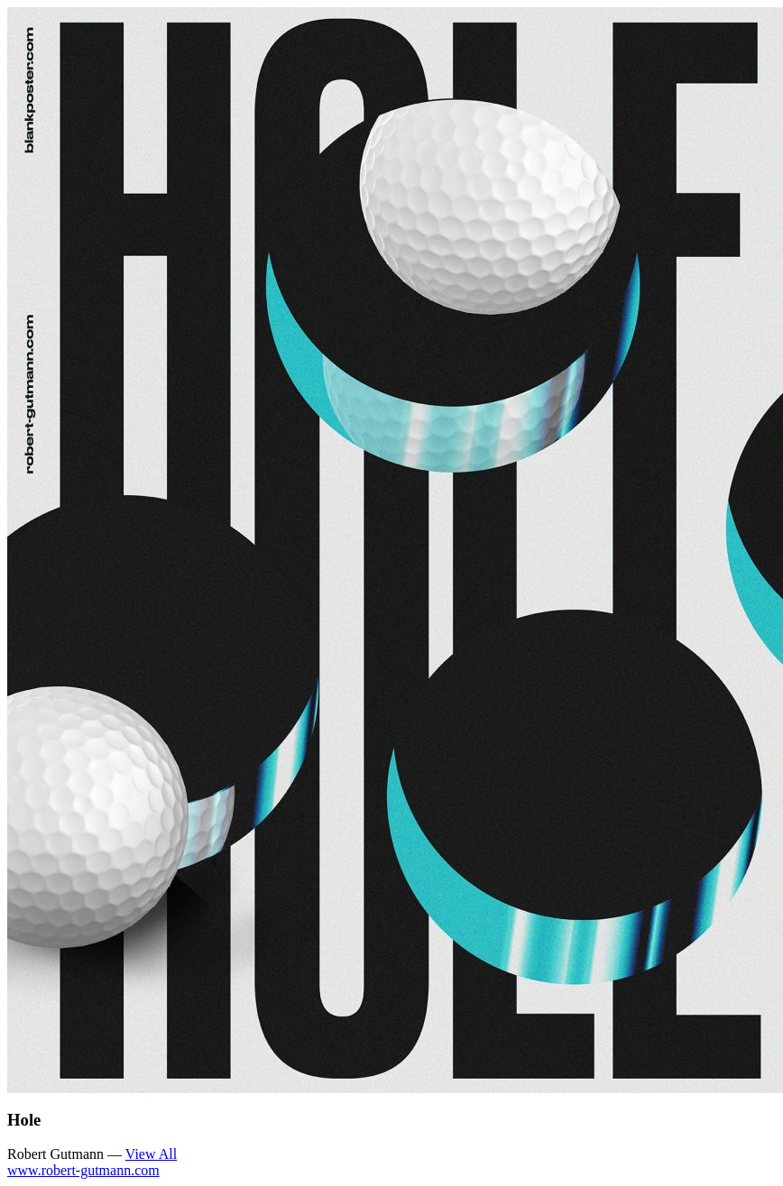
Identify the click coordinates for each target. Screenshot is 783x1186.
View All (151, 1154)
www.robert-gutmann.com (83, 1170)
